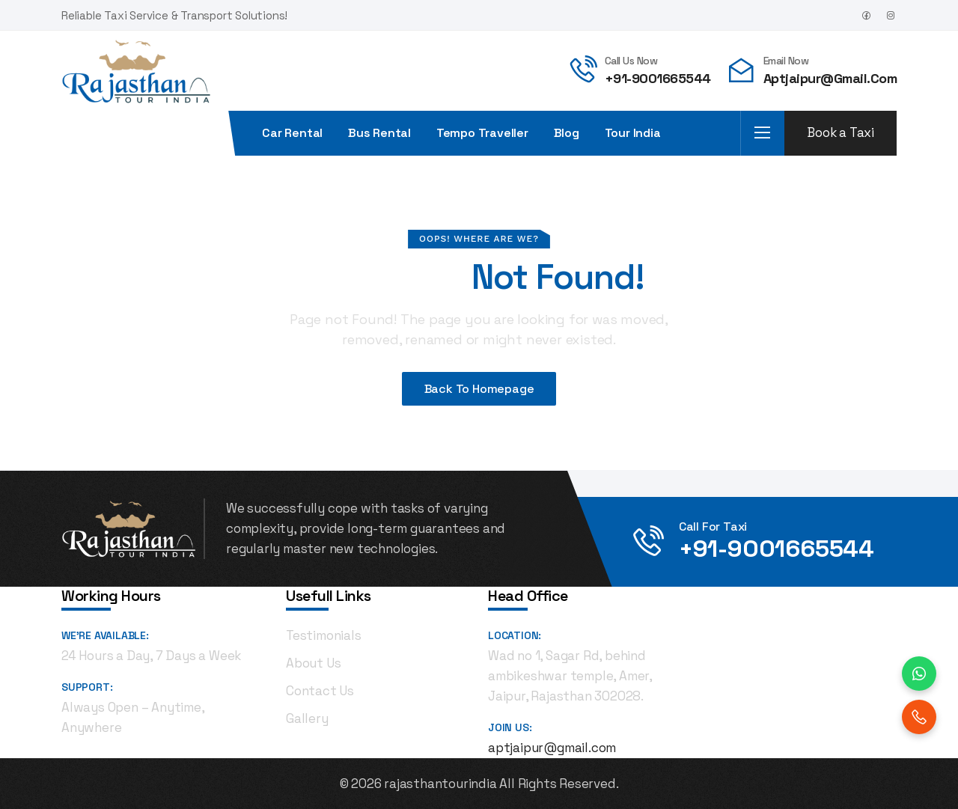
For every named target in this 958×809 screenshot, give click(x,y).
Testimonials (323, 635)
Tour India (633, 133)
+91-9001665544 (658, 78)
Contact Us (320, 691)
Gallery (307, 718)
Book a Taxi (840, 132)
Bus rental (379, 133)
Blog (566, 133)
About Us (313, 663)
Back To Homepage (479, 389)
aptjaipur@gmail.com (830, 78)
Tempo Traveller (482, 133)
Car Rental (292, 133)
